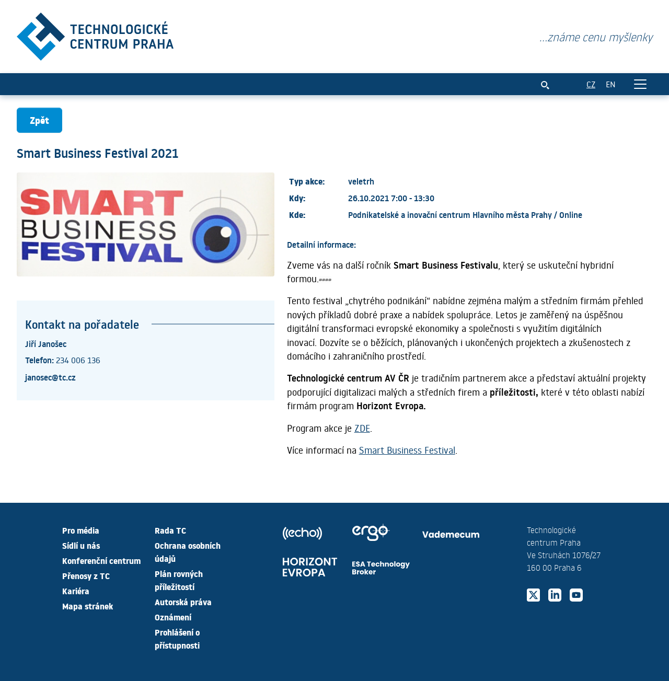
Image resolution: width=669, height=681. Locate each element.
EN (611, 84)
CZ (590, 84)
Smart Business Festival (407, 450)
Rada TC (170, 530)
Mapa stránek (87, 606)
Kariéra (75, 590)
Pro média (80, 530)
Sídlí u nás (81, 545)
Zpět (39, 120)
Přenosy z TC (86, 575)
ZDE (362, 428)
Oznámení (173, 616)
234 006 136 (78, 360)
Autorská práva (183, 601)
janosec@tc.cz (50, 377)
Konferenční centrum (101, 560)
